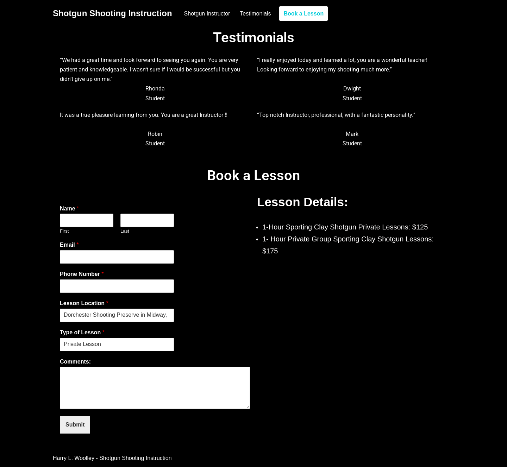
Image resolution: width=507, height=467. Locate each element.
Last (124, 231)
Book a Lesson (303, 14)
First (64, 231)
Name (69, 209)
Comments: (75, 362)
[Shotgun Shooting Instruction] (112, 13)
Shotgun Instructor (207, 14)
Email (69, 245)
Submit (74, 425)
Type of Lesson (82, 332)
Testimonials (255, 14)
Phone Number (82, 274)
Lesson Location (84, 303)
